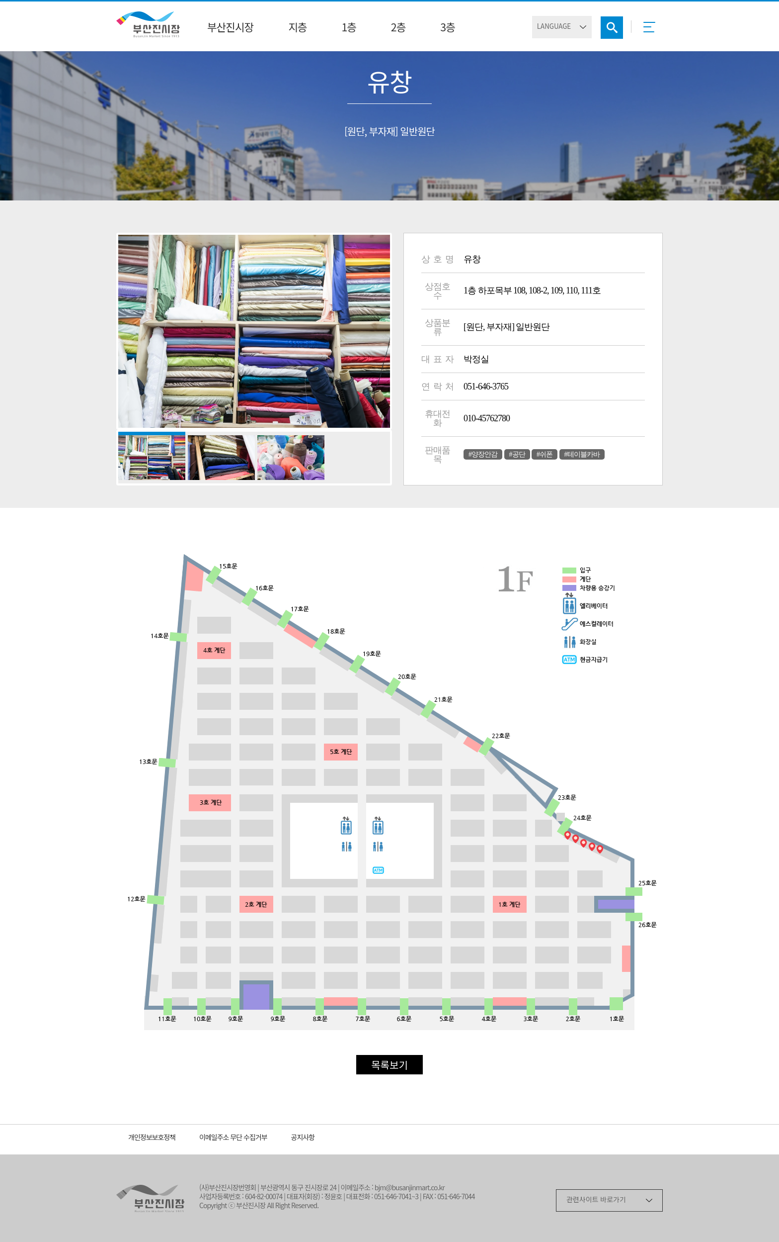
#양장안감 (482, 454)
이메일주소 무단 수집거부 (233, 1138)
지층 (297, 28)
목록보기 (389, 1066)
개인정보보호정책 (151, 1138)
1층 (348, 28)
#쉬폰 (544, 454)
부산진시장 (230, 28)
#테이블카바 (582, 454)
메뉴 (652, 30)
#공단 (517, 454)
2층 (398, 28)
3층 (447, 28)
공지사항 (303, 1138)
